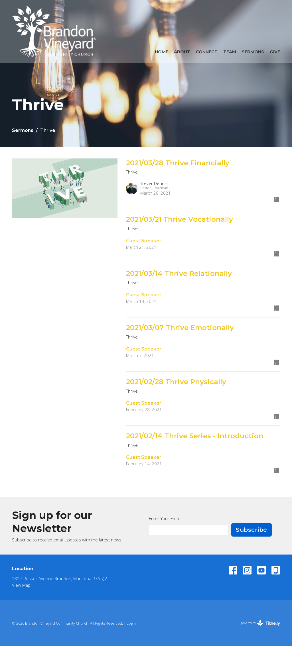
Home (161, 51)
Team (229, 51)
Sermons (253, 51)
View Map (21, 585)
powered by (260, 623)
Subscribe (251, 529)
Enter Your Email (165, 518)
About (182, 51)
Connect (207, 51)
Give (275, 51)
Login (131, 623)
